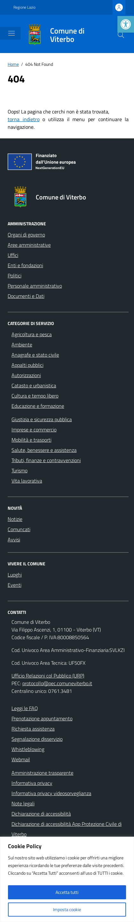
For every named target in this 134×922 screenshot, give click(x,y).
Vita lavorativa (26, 480)
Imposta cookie (67, 909)
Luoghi (15, 574)
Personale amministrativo (35, 286)
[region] (67, 879)
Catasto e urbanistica (33, 385)
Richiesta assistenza (33, 728)
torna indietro (24, 119)
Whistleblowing (27, 749)
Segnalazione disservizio (37, 739)
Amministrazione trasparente (42, 773)
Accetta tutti (67, 892)
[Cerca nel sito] (121, 35)
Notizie (15, 519)
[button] (125, 24)
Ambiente (21, 344)
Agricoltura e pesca (31, 334)
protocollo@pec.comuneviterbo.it (57, 683)
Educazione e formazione (37, 406)
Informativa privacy (31, 783)
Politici (14, 275)
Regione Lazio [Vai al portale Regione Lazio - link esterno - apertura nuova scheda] (24, 7)
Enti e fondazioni (25, 265)
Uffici (13, 255)
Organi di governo (26, 234)
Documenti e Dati (26, 296)
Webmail (20, 759)
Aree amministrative (29, 245)
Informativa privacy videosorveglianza (51, 793)
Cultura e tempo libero (34, 395)
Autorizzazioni (26, 375)
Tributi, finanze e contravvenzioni (46, 460)
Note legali (22, 803)
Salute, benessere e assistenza (44, 450)
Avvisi (14, 539)
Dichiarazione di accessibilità (41, 813)
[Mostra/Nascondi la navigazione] (11, 33)
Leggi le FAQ (24, 708)
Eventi (14, 585)
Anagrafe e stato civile (35, 355)
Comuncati (19, 529)
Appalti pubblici (27, 365)
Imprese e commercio (33, 429)
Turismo (19, 470)
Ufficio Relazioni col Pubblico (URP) (47, 675)
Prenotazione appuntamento (41, 718)
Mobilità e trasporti (31, 440)
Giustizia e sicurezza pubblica (41, 419)
